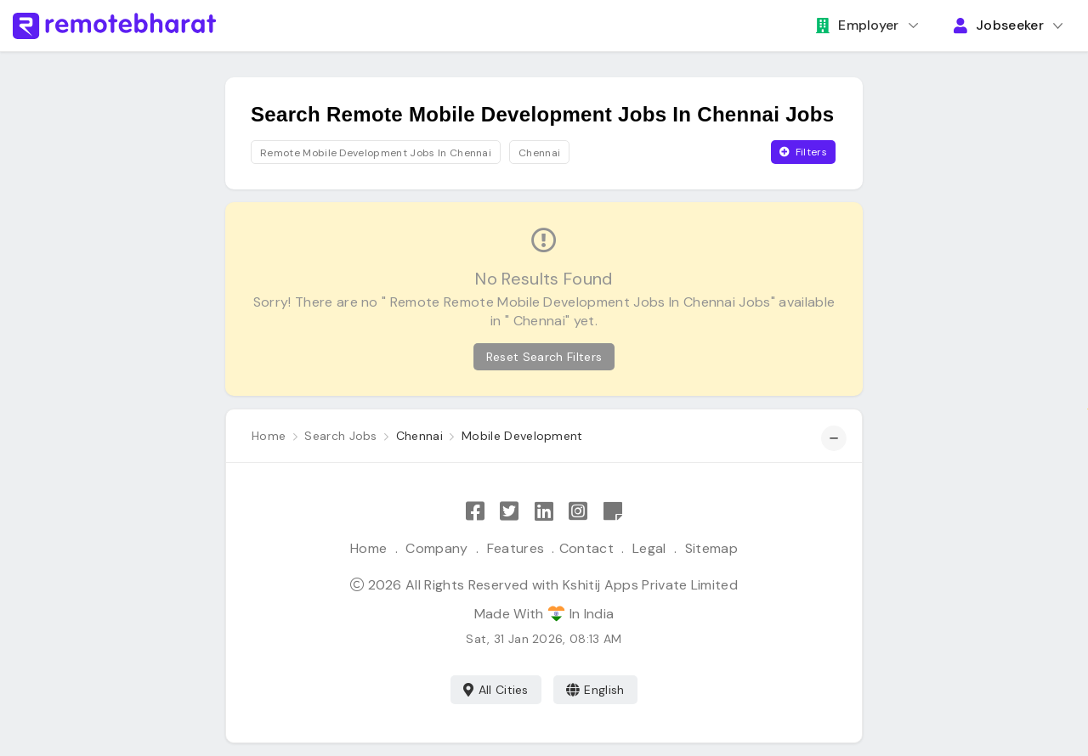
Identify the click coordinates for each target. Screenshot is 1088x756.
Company (436, 548)
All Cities (496, 689)
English (595, 689)
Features (516, 548)
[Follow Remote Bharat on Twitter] (509, 511)
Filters (803, 152)
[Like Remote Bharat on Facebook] (475, 511)
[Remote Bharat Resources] (613, 511)
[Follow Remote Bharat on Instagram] (578, 511)
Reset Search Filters (544, 356)
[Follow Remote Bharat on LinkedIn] (544, 511)
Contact (586, 548)
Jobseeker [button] (999, 25)
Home (368, 548)
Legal (649, 548)
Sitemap (711, 548)
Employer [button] (857, 25)
